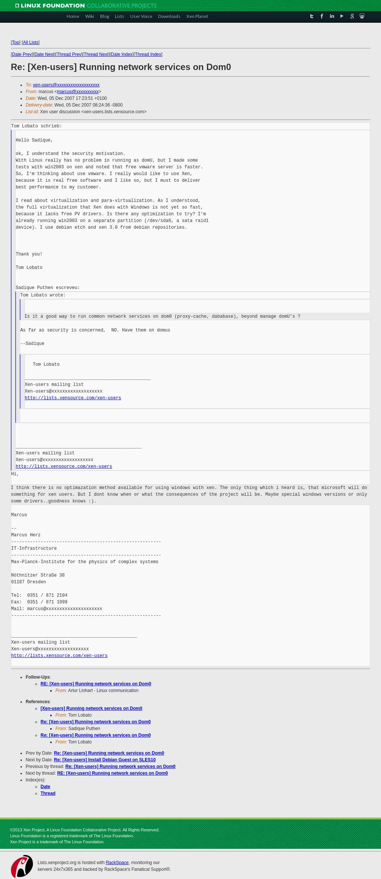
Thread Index (148, 54)
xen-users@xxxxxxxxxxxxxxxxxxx (66, 85)
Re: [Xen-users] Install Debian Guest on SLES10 (105, 759)
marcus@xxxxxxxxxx (78, 91)
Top (15, 42)
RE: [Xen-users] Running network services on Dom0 (96, 683)
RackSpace (117, 862)
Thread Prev (69, 54)
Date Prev (22, 54)
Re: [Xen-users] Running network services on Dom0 (96, 721)
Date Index (121, 54)
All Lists (30, 42)
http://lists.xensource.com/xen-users (73, 398)
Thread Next (96, 54)
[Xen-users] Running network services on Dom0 (91, 708)
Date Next (44, 54)
